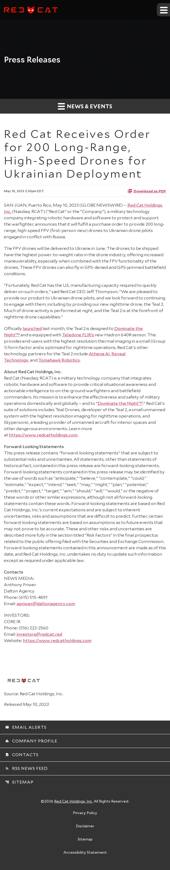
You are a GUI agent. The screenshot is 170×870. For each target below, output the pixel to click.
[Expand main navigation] (163, 9)
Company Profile (31, 740)
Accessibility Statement (85, 852)
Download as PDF (147, 190)
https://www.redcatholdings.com (43, 435)
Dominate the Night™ (120, 403)
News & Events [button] (85, 106)
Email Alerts (25, 727)
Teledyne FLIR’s (78, 334)
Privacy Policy (85, 813)
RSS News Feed (26, 768)
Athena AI (99, 353)
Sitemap (19, 782)
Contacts (22, 754)
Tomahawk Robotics (59, 360)
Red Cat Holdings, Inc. (73, 801)
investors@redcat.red (39, 634)
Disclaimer (85, 826)
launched (32, 328)
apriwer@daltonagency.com (46, 603)
